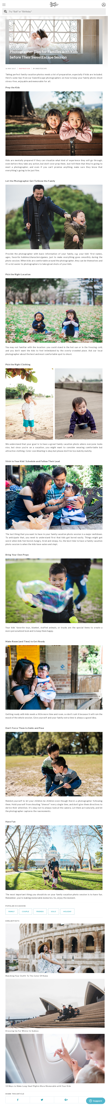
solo (53, 911)
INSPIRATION (24, 68)
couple (25, 911)
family (11, 911)
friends (40, 911)
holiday (67, 911)
